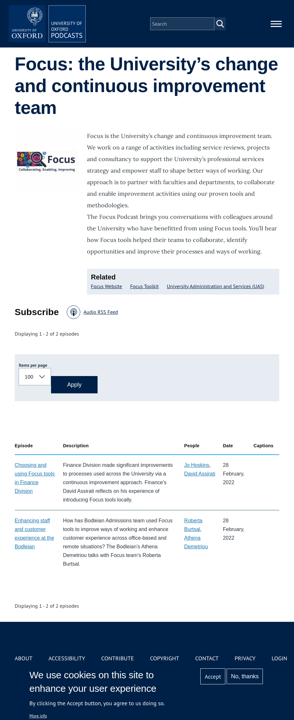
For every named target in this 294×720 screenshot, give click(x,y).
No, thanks (245, 676)
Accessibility (66, 658)
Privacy (245, 658)
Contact (207, 658)
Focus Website (106, 286)
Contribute (117, 658)
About (23, 658)
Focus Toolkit (144, 286)
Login (279, 658)
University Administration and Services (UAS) (215, 286)
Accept (213, 676)
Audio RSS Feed (100, 312)
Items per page (33, 365)
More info (38, 716)
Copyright (164, 658)
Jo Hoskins (196, 465)
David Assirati (199, 473)
